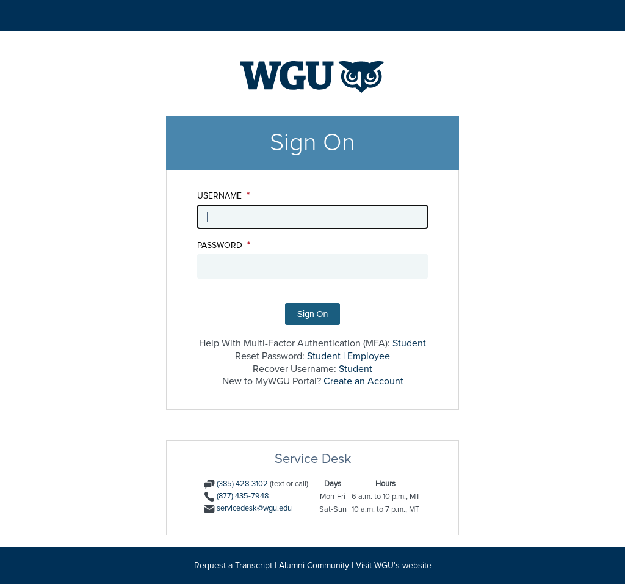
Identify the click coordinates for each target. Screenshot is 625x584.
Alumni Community (314, 565)
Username (223, 196)
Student (409, 343)
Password (223, 245)
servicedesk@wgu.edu (254, 509)
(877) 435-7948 (243, 496)
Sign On (312, 314)
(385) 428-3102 (242, 484)
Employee (368, 356)
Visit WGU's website (394, 565)
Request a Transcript (233, 565)
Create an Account (363, 381)
